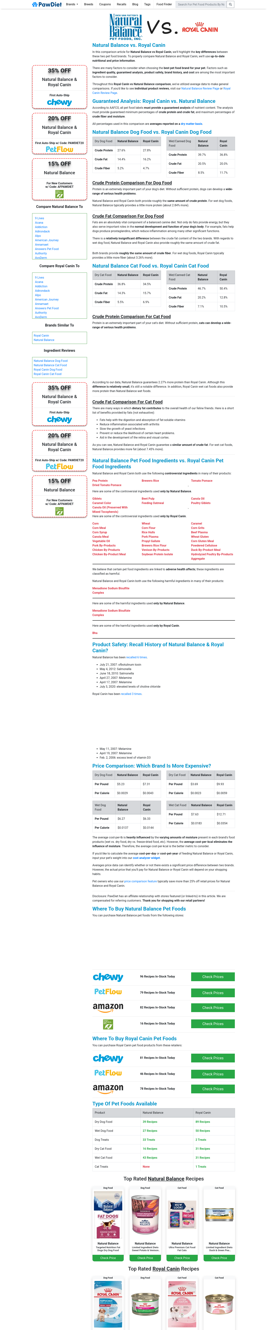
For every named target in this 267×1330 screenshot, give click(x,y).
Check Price (108, 1258)
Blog (135, 4)
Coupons (105, 4)
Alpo (38, 236)
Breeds (88, 4)
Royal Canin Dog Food (48, 369)
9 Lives (39, 218)
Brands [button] (71, 4)
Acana (39, 222)
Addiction (41, 227)
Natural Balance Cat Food (50, 365)
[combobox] (201, 4)
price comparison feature (140, 881)
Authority (41, 253)
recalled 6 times (136, 657)
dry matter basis (191, 124)
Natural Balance (44, 340)
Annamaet (41, 244)
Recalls (121, 4)
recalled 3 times (131, 694)
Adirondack (42, 231)
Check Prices (213, 977)
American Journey (47, 240)
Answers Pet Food (47, 249)
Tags (147, 4)
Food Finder (164, 4)
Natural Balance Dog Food (51, 361)
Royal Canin (41, 335)
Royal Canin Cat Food (48, 374)
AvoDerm (41, 258)
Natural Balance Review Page (200, 88)
